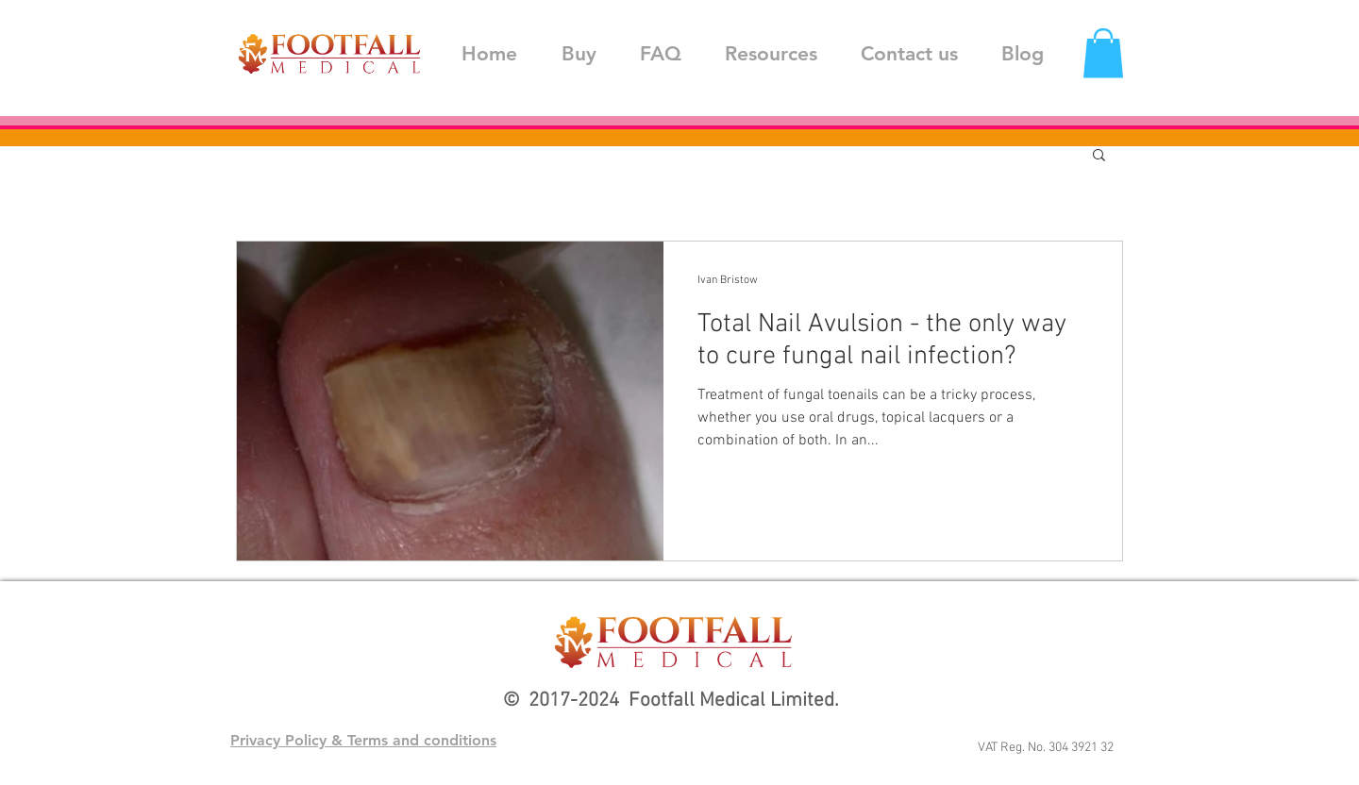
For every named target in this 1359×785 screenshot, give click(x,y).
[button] (1103, 53)
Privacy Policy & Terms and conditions (363, 740)
